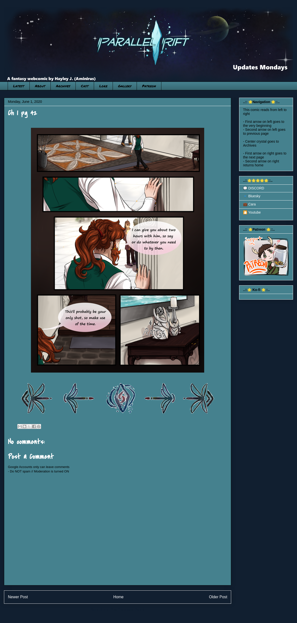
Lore (103, 85)
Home (118, 597)
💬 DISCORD (253, 188)
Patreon (149, 85)
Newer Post (18, 597)
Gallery (124, 85)
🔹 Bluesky (251, 196)
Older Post (218, 597)
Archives (63, 85)
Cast (85, 85)
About (40, 85)
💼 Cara (249, 204)
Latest (18, 85)
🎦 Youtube (252, 212)
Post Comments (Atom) (127, 610)
